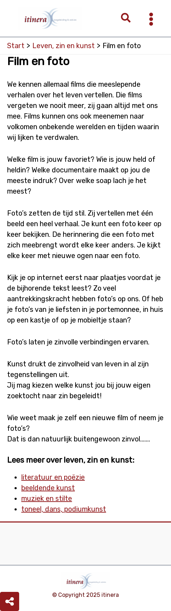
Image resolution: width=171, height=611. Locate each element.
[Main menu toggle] (151, 19)
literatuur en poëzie (53, 477)
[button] (126, 18)
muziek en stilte (46, 498)
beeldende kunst (48, 488)
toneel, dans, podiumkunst (63, 509)
